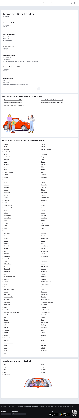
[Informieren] (65, 2)
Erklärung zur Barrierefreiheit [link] (46, 406)
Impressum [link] (4, 406)
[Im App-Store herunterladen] (54, 414)
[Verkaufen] (54, 2)
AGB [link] (9, 406)
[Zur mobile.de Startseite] (13, 3)
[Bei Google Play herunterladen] (64, 414)
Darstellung (15, 411)
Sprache (3, 411)
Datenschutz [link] (20, 406)
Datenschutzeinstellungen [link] (31, 406)
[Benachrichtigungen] (71, 2)
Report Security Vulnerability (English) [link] (64, 406)
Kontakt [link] (13, 406)
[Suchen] (45, 2)
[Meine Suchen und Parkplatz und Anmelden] (75, 2)
